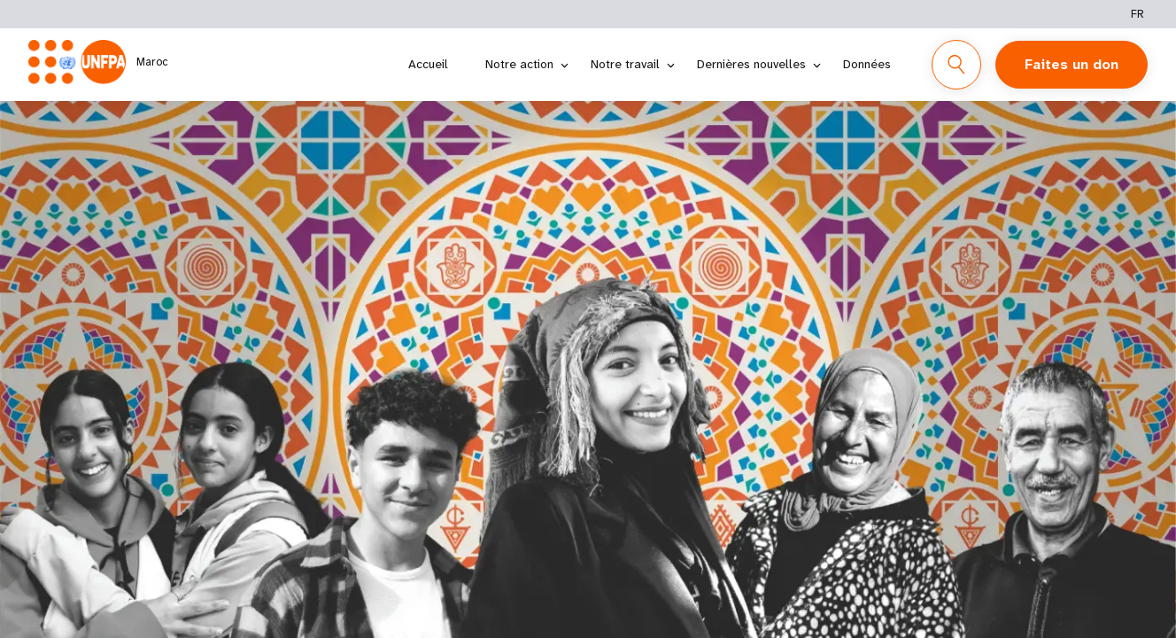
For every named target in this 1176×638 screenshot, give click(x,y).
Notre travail (625, 64)
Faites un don (1071, 64)
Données (867, 64)
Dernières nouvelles (751, 64)
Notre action (519, 64)
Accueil (428, 64)
